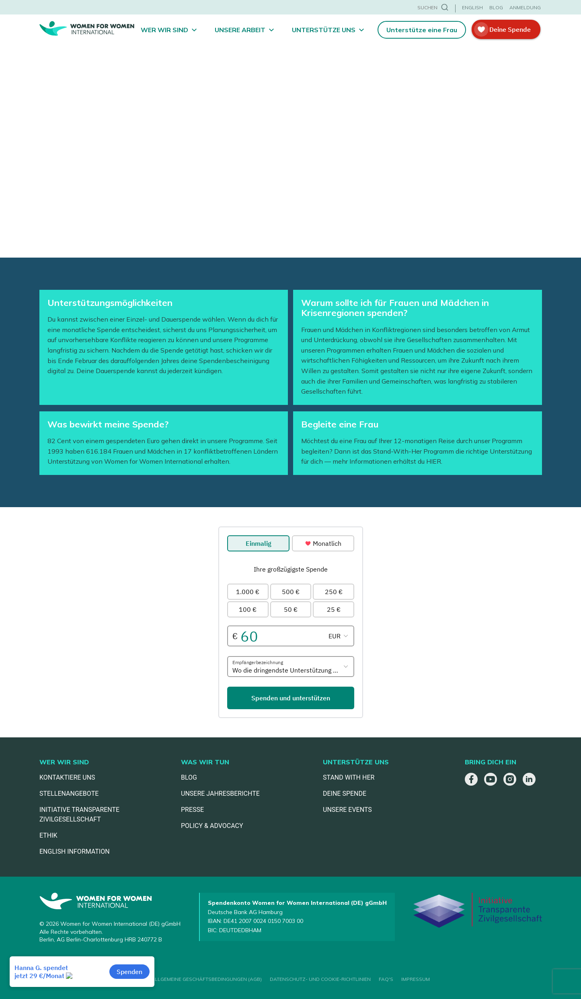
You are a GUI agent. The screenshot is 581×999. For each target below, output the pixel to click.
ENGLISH (472, 7)
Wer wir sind (164, 30)
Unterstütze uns (323, 30)
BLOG (496, 7)
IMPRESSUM (415, 979)
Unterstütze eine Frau (421, 30)
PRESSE (192, 809)
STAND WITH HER (348, 777)
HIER (433, 461)
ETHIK (48, 835)
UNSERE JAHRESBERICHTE (220, 793)
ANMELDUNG (525, 7)
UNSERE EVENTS (347, 809)
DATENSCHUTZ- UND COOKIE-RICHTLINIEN (320, 979)
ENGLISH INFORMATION (74, 851)
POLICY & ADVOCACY (212, 826)
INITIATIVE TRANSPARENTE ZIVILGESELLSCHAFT (79, 814)
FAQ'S (386, 979)
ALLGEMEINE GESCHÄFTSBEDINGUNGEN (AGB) (206, 979)
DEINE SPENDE (344, 793)
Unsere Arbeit (240, 30)
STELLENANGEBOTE (69, 793)
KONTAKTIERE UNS (67, 777)
